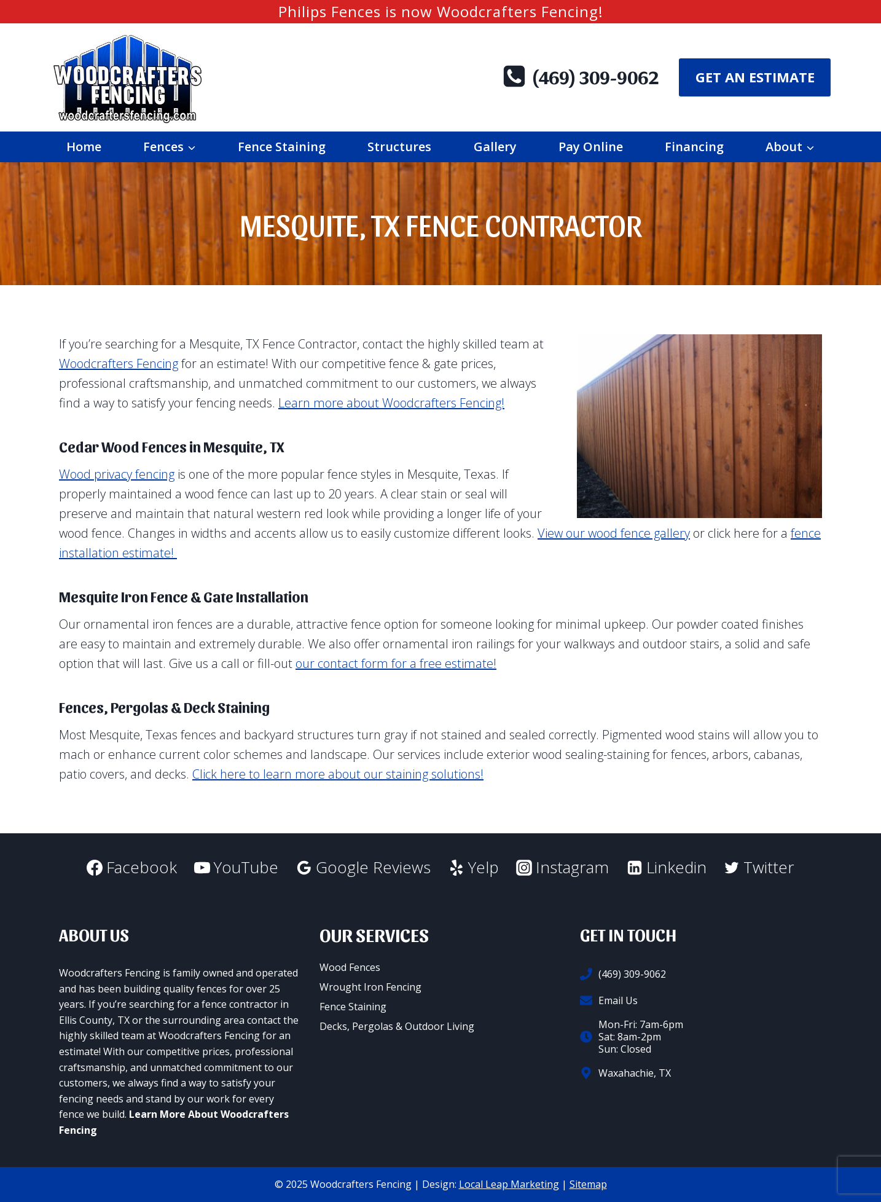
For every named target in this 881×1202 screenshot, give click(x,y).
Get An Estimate (755, 77)
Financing (694, 146)
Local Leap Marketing (509, 1184)
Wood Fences (349, 967)
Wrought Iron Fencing (370, 987)
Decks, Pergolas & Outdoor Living (396, 1026)
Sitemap (588, 1184)
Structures (399, 146)
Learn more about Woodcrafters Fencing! (391, 403)
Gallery (495, 146)
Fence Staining (282, 146)
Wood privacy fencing (116, 474)
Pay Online (590, 146)
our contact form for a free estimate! (396, 663)
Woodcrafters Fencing (118, 363)
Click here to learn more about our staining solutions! (338, 774)
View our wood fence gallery (614, 533)
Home (83, 146)
